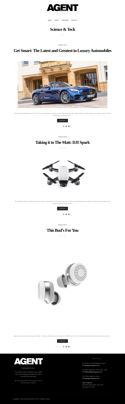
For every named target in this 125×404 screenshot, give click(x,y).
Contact (74, 20)
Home (50, 20)
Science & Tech (62, 45)
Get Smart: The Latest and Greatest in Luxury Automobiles (62, 50)
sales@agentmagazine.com (92, 365)
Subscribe (65, 20)
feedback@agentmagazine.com (93, 372)
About (56, 20)
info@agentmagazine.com (91, 378)
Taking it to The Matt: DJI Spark (62, 142)
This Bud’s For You (62, 230)
